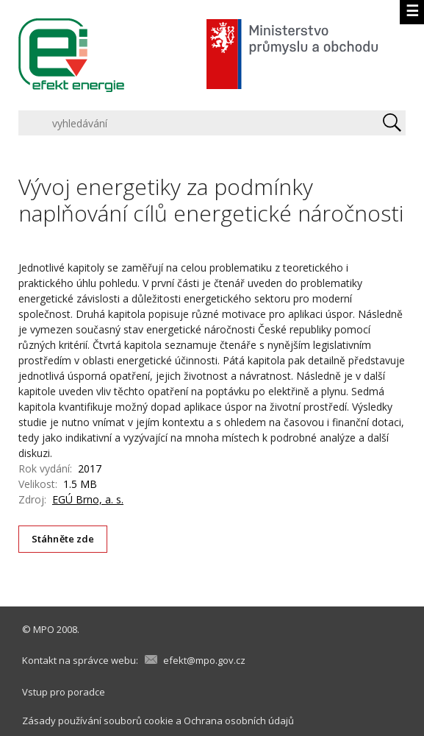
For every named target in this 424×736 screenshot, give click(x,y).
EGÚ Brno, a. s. (87, 499)
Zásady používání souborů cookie (97, 720)
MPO (43, 629)
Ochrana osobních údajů (239, 720)
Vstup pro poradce (63, 691)
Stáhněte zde (63, 538)
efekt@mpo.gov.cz (204, 660)
